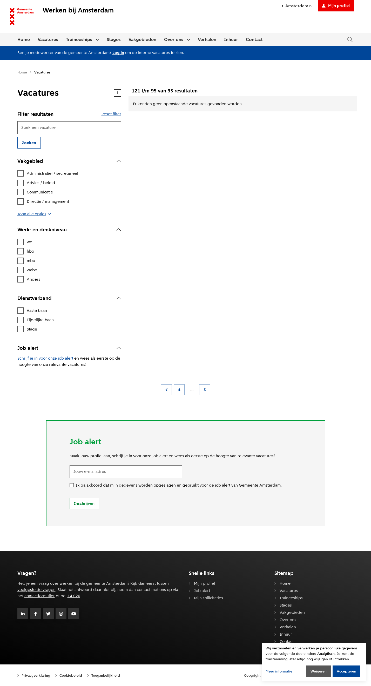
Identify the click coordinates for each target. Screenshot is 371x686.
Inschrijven (84, 503)
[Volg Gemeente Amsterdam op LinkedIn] (22, 613)
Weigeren (319, 671)
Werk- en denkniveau (42, 229)
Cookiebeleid (70, 675)
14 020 (74, 595)
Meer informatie (279, 671)
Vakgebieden (142, 39)
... (191, 389)
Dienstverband (34, 298)
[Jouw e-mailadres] (126, 471)
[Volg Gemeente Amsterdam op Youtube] (73, 613)
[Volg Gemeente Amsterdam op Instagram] (61, 613)
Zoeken (29, 142)
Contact (254, 39)
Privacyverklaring (36, 675)
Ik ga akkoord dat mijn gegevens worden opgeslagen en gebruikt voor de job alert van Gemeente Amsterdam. (179, 485)
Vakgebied (30, 161)
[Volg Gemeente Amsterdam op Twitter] (48, 613)
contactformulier (39, 595)
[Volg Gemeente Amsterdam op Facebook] (35, 613)
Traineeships (79, 39)
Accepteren (346, 671)
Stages (114, 39)
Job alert (27, 348)
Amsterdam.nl (296, 6)
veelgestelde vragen (36, 589)
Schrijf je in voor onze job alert (45, 358)
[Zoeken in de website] (350, 39)
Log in (118, 52)
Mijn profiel (336, 5)
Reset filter (111, 114)
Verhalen (207, 39)
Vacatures (48, 39)
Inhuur (231, 39)
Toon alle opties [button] (33, 214)
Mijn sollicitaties (208, 598)
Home (23, 39)
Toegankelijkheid (105, 675)
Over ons (173, 39)
